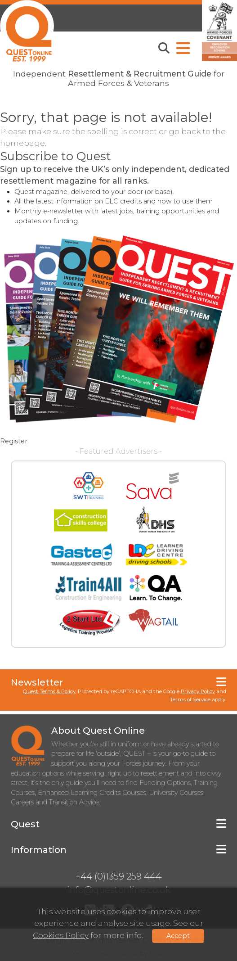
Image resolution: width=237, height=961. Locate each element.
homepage (22, 143)
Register (13, 441)
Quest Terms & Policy (49, 691)
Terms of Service (190, 699)
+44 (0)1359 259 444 (118, 876)
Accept (178, 936)
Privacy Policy (198, 691)
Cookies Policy (61, 935)
